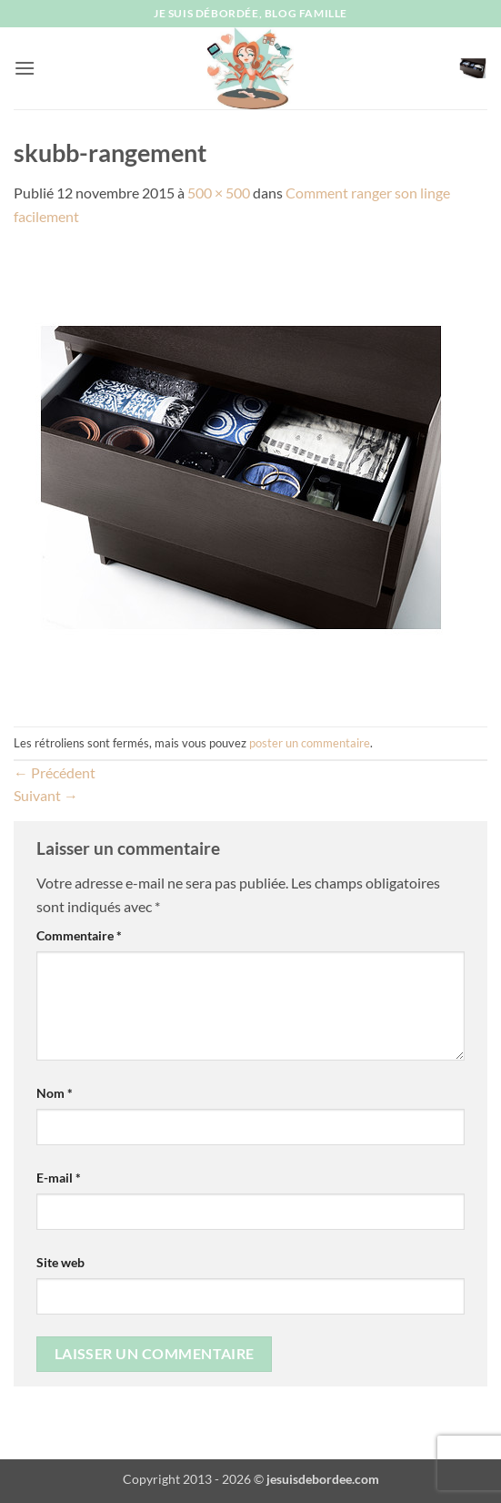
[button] (24, 68)
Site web (60, 1262)
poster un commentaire (309, 743)
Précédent (54, 772)
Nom (54, 1093)
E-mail (58, 1177)
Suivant (46, 795)
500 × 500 (218, 192)
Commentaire (79, 935)
